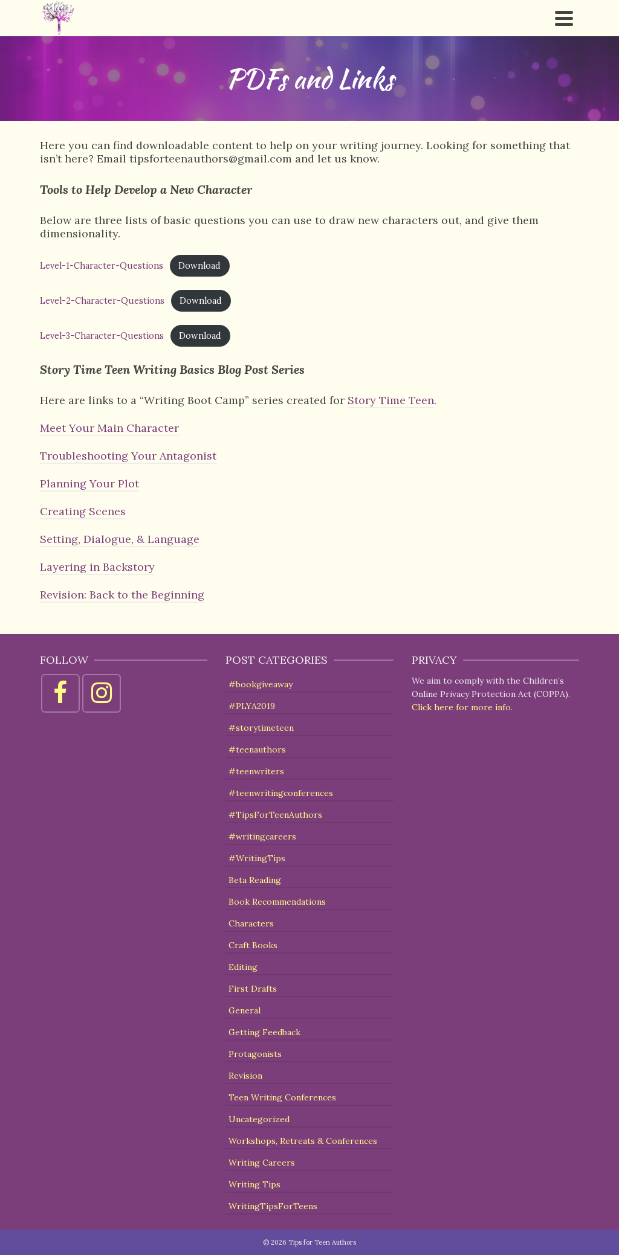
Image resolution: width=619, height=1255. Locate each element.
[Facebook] (60, 693)
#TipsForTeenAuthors (275, 814)
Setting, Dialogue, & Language (119, 539)
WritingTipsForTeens (272, 1206)
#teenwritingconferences (280, 793)
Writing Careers (261, 1162)
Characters (251, 923)
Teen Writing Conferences (282, 1097)
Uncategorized (259, 1119)
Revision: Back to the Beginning (122, 595)
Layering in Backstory (97, 567)
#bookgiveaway (260, 684)
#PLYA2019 (251, 706)
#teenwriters (256, 771)
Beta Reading (254, 880)
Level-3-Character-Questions (102, 335)
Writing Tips (254, 1184)
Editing (243, 966)
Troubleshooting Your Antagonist (128, 456)
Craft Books (252, 945)
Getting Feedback (264, 1032)
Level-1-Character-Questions (101, 265)
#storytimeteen (261, 727)
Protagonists (255, 1053)
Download (199, 265)
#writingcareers (262, 836)
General (244, 1010)
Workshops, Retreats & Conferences (302, 1140)
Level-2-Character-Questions (102, 300)
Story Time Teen (391, 400)
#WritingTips (256, 858)
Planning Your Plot (89, 483)
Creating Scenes (83, 511)
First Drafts (252, 988)
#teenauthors (257, 749)
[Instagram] (101, 693)
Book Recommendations (277, 901)
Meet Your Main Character (109, 428)
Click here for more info (461, 707)
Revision (245, 1075)
